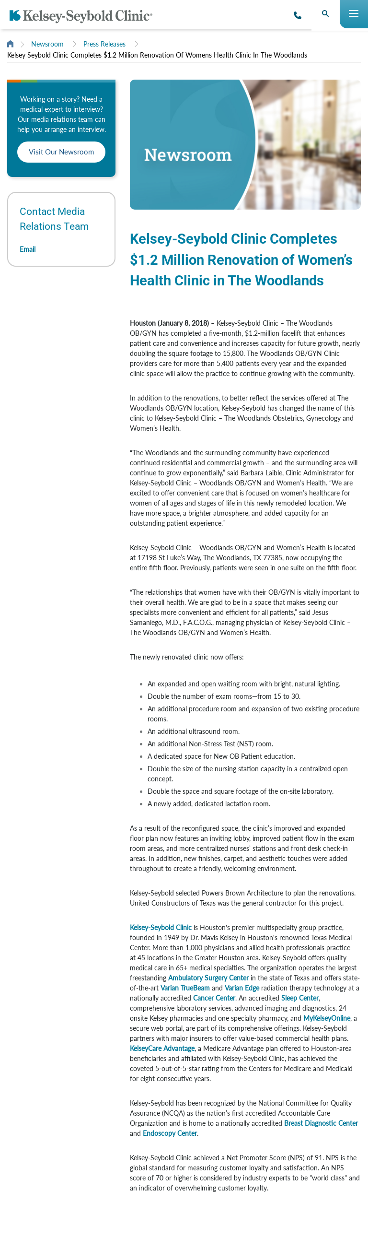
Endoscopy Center (170, 1133)
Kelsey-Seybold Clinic (161, 927)
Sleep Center (300, 998)
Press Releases (104, 44)
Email (27, 249)
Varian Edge (242, 988)
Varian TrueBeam (185, 988)
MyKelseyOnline (326, 1018)
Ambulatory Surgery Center (208, 978)
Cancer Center (214, 998)
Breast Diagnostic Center (321, 1123)
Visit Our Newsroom (61, 151)
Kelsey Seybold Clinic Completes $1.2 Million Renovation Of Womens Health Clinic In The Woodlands (157, 55)
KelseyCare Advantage (162, 1048)
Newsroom (47, 44)
